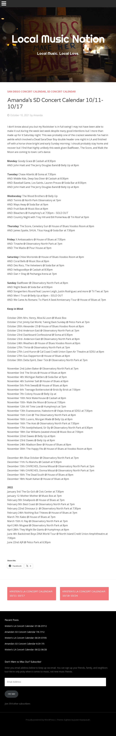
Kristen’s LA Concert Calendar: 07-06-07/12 (26, 626)
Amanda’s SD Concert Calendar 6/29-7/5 (24, 643)
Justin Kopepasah (82, 719)
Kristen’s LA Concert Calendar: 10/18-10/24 (84, 593)
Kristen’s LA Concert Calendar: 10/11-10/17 (31, 593)
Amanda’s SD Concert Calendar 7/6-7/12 (24, 631)
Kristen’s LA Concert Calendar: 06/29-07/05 (26, 637)
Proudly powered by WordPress (40, 719)
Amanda (38, 115)
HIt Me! (11, 693)
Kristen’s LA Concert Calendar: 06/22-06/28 (26, 649)
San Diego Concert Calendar (26, 91)
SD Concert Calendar (61, 91)
